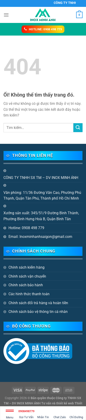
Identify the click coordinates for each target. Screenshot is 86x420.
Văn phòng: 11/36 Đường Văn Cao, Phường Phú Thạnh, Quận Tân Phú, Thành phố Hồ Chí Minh (42, 195)
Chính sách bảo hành (25, 285)
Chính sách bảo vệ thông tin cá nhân (38, 311)
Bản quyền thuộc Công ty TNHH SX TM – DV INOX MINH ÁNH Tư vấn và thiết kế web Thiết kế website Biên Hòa (43, 403)
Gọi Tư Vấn (26, 413)
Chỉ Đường (76, 413)
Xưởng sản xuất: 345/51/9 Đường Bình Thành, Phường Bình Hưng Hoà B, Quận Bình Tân (41, 216)
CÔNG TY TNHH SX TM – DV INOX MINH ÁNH (40, 177)
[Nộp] (78, 127)
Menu (10, 415)
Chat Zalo (59, 413)
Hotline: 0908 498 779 (26, 228)
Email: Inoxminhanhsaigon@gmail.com (40, 236)
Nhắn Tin (43, 413)
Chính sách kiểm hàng (26, 267)
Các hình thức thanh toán (29, 294)
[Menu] (6, 14)
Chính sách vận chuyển (27, 276)
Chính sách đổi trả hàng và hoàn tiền (38, 303)
